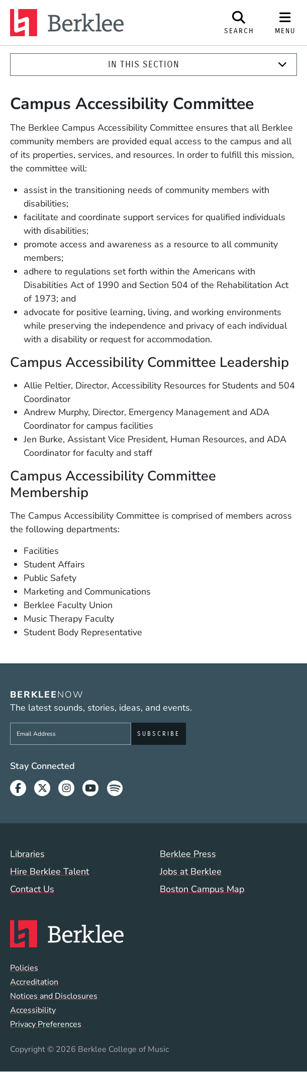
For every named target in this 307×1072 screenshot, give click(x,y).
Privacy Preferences (45, 1024)
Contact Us (32, 889)
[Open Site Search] (239, 22)
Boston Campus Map (202, 889)
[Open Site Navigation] (285, 22)
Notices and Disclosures (53, 996)
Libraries (27, 854)
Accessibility (33, 1010)
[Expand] (282, 64)
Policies (24, 967)
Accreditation (34, 982)
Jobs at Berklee (191, 871)
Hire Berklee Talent (49, 871)
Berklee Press (188, 854)
